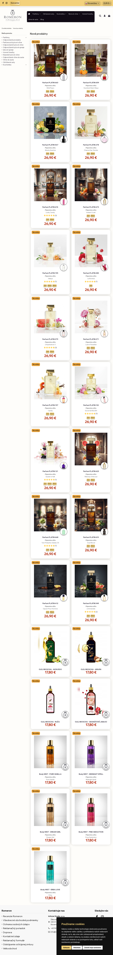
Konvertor (15, 3)
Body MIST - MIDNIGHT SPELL (91, 774)
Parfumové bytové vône (12, 42)
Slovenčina (92, 3)
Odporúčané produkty (12, 40)
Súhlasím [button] (66, 947)
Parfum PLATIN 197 (50, 405)
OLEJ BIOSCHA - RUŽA (50, 722)
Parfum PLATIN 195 (50, 273)
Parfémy (6, 37)
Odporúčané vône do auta (13, 57)
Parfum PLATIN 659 (91, 83)
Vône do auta (8, 60)
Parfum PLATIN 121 (50, 471)
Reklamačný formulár (14, 940)
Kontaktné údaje (11, 936)
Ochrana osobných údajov (16, 924)
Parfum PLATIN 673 (91, 207)
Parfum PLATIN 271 (91, 339)
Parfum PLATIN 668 (50, 537)
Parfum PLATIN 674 (50, 207)
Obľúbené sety (9, 62)
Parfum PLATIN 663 (50, 83)
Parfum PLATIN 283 (91, 273)
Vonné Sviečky (8, 52)
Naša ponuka (7, 33)
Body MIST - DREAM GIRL (50, 832)
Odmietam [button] (76, 947)
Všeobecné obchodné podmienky (20, 920)
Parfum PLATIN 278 (91, 145)
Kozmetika (7, 65)
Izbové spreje (8, 50)
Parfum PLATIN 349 (91, 603)
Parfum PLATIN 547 (50, 145)
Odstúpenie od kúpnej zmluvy (18, 944)
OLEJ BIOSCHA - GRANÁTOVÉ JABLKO (91, 722)
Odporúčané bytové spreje (13, 47)
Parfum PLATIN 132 (91, 405)
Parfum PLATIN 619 (91, 537)
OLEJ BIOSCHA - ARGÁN (91, 669)
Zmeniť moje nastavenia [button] (92, 947)
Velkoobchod (10, 948)
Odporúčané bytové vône (13, 45)
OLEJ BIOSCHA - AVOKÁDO (50, 669)
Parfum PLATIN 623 (91, 471)
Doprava (7, 932)
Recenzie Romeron (12, 916)
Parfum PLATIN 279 (50, 339)
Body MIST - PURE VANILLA (50, 774)
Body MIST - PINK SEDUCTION (91, 832)
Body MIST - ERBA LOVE (50, 890)
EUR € (107, 3)
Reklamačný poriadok (14, 928)
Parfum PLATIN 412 (50, 603)
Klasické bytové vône (11, 55)
